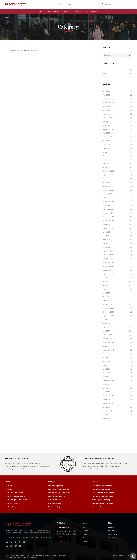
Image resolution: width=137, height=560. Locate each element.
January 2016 (117, 338)
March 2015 (117, 373)
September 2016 (117, 316)
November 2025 (117, 106)
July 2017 (117, 281)
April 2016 (117, 331)
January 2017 (117, 304)
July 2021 (117, 182)
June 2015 (117, 361)
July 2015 (117, 358)
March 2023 (117, 148)
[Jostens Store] (11, 542)
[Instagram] (7, 545)
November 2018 (117, 220)
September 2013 (117, 403)
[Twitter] (24, 542)
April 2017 (117, 293)
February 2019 (117, 209)
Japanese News (117, 70)
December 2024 (117, 125)
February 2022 (117, 163)
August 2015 (117, 354)
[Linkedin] (20, 545)
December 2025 (117, 102)
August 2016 (117, 319)
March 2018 (117, 251)
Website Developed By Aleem (121, 555)
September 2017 (117, 274)
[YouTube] (15, 545)
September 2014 (117, 380)
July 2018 (117, 236)
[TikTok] (11, 545)
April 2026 (117, 99)
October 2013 (117, 399)
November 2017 (117, 266)
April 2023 (117, 144)
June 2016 (117, 323)
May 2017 (117, 289)
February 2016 (117, 335)
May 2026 (117, 95)
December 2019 (117, 201)
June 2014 (117, 392)
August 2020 (117, 194)
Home (7, 17)
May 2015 (117, 365)
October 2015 (117, 346)
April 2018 (117, 247)
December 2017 (117, 262)
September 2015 (117, 350)
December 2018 (117, 217)
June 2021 (117, 186)
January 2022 (117, 167)
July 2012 (117, 415)
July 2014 (117, 388)
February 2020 (117, 198)
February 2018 (117, 255)
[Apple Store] (15, 542)
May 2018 (117, 243)
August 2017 (117, 278)
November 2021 (117, 171)
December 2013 (117, 396)
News (117, 73)
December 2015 (117, 342)
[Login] (7, 542)
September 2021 (117, 175)
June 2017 (117, 285)
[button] (64, 541)
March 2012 (117, 418)
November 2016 (117, 312)
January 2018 (117, 258)
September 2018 (117, 228)
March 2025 (117, 114)
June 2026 (117, 91)
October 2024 (117, 129)
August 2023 (117, 137)
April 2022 (117, 160)
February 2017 (117, 300)
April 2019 (117, 205)
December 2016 (117, 308)
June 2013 (117, 407)
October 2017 (117, 270)
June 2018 (117, 239)
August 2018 (117, 232)
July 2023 (117, 141)
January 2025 (117, 121)
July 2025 (117, 110)
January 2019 (117, 213)
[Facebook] (19, 542)
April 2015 (117, 369)
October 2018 (117, 224)
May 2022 (117, 156)
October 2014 (117, 376)
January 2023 (117, 152)
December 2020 (117, 190)
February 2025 (117, 118)
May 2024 (117, 133)
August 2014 (117, 384)
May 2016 (117, 327)
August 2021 (117, 179)
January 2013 (117, 411)
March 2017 (117, 297)
